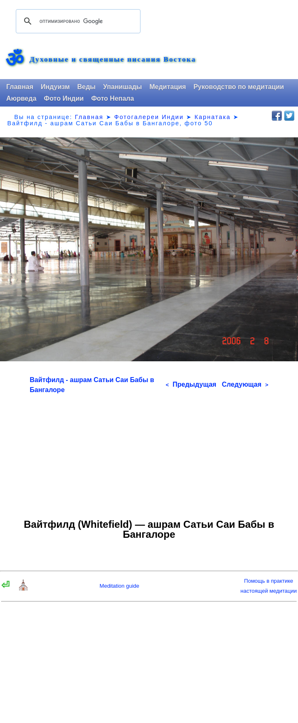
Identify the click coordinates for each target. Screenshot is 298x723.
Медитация (167, 86)
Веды (86, 86)
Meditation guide (119, 586)
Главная (19, 86)
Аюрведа (21, 98)
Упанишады (122, 86)
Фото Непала (112, 98)
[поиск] (76, 21)
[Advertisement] (149, 453)
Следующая (245, 384)
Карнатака (213, 117)
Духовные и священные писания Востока (113, 59)
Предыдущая (191, 384)
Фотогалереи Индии (149, 117)
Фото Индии (64, 98)
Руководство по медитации (238, 86)
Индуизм (55, 86)
